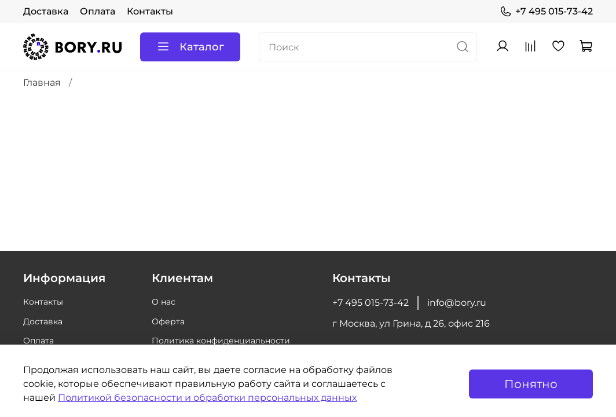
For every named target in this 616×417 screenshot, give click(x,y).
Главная (42, 82)
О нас (163, 302)
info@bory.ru (456, 302)
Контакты (150, 11)
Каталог (190, 47)
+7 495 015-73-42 (546, 11)
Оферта (168, 321)
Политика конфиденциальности (221, 340)
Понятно (531, 384)
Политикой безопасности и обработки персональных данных (207, 397)
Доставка (45, 11)
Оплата (97, 11)
